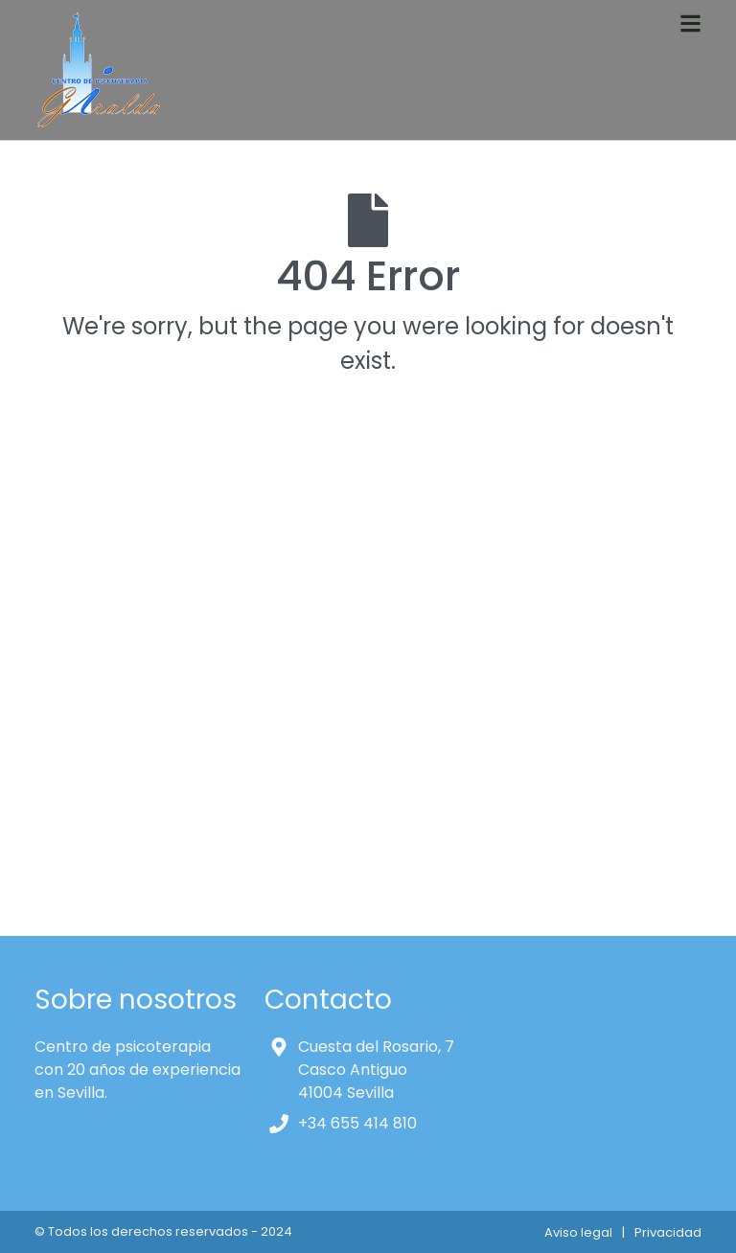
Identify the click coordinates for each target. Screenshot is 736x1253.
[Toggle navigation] (690, 23)
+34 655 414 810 (357, 1123)
